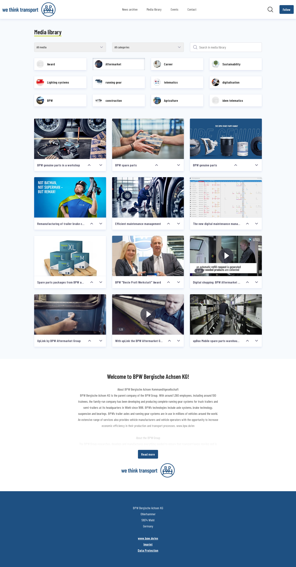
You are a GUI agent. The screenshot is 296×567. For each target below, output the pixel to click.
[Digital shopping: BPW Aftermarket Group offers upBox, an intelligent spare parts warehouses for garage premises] (226, 256)
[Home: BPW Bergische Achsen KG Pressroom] (29, 9)
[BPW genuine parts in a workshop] (70, 139)
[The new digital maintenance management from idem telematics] (226, 197)
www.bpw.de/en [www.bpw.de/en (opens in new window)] (148, 538)
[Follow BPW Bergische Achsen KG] (286, 9)
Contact (191, 9)
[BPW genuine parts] (226, 139)
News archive (130, 9)
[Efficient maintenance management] (148, 197)
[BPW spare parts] (148, 139)
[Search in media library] (226, 47)
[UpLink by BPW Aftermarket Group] (70, 314)
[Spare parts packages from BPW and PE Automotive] (70, 256)
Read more (148, 454)
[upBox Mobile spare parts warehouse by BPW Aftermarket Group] (226, 314)
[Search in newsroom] (270, 9)
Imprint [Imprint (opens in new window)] (148, 544)
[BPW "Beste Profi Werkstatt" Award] (148, 256)
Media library (154, 9)
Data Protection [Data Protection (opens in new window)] (148, 550)
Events (174, 9)
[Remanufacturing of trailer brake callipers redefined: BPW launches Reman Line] (70, 197)
